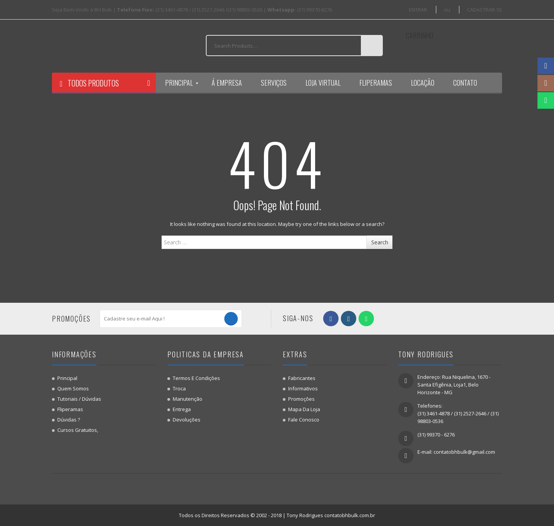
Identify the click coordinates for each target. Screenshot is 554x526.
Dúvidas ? (68, 419)
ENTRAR (418, 9)
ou (447, 9)
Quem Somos (73, 388)
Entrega (182, 409)
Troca (179, 388)
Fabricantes (301, 378)
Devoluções (186, 419)
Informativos (303, 388)
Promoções (301, 398)
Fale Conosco (303, 419)
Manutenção (187, 398)
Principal (67, 378)
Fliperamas (70, 409)
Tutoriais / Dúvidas (79, 398)
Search (379, 242)
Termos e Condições (196, 378)
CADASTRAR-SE (484, 9)
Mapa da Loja (304, 409)
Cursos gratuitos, (77, 429)
